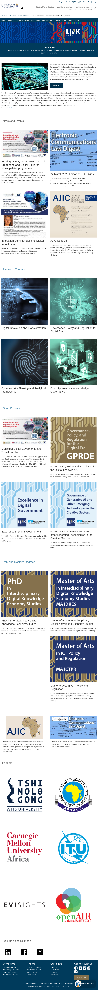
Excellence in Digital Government (21, 531)
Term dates (55, 970)
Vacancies (54, 967)
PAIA (53, 986)
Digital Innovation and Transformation (23, 327)
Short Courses (11, 408)
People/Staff (63, 2)
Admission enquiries (10, 972)
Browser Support (66, 986)
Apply (94, 2)
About (55, 2)
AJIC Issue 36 (58, 240)
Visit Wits (83, 2)
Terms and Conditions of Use (35, 986)
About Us (56, 86)
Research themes (23, 20)
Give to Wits (81, 977)
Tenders (54, 972)
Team (70, 20)
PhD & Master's (47, 20)
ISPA (57, 986)
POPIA (47, 986)
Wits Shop (54, 975)
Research (13, 16)
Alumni (70, 2)
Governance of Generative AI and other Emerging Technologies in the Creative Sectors (71, 535)
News (90, 9)
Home (4, 16)
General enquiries (9, 967)
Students (51, 7)
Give (89, 2)
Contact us (78, 20)
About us (11, 20)
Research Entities (23, 16)
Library (76, 2)
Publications (35, 20)
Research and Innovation (77, 9)
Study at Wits (41, 7)
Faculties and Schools (64, 7)
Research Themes (14, 269)
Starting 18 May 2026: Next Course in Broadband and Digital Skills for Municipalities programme (23, 165)
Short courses (61, 20)
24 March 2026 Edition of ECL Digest (72, 174)
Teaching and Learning (83, 7)
